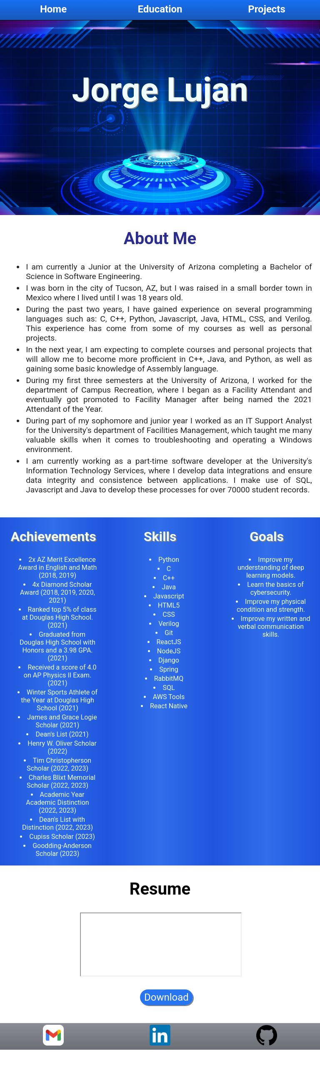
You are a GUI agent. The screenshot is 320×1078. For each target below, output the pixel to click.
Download (166, 1004)
